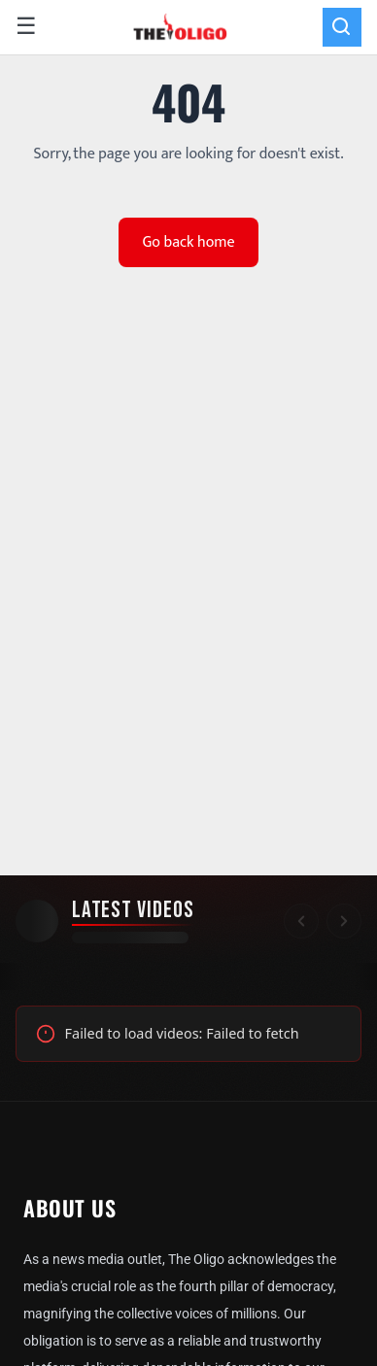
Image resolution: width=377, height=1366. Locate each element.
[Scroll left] (301, 921)
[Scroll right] (343, 921)
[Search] (342, 27)
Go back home (188, 242)
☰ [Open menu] (26, 27)
